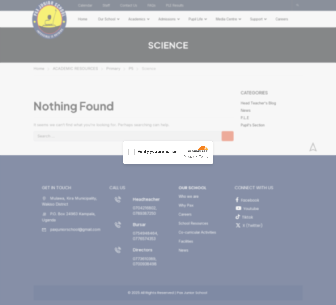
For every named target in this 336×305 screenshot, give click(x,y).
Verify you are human (157, 151)
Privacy (189, 156)
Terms (203, 156)
